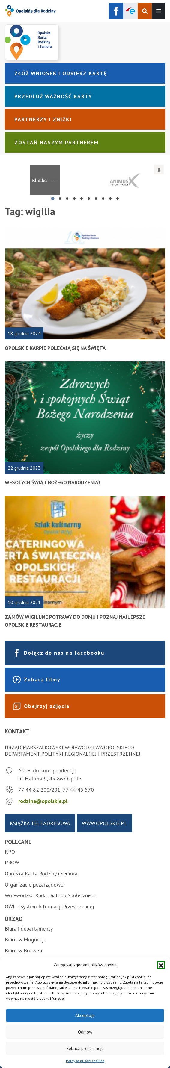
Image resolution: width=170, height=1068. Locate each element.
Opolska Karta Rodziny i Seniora (41, 873)
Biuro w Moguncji (25, 939)
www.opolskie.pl (104, 823)
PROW (12, 862)
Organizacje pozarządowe (34, 884)
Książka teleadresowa (40, 823)
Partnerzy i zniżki (43, 119)
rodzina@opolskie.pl (42, 801)
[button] (161, 965)
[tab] (52, 198)
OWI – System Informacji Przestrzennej (49, 906)
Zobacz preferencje (85, 1048)
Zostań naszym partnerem (56, 142)
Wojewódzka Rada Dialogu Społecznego (51, 895)
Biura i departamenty (29, 928)
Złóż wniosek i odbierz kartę (60, 73)
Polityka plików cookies (85, 1060)
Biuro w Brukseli (23, 950)
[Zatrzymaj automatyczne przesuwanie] (159, 169)
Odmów (85, 1032)
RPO (10, 851)
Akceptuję (85, 1015)
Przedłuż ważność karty (53, 96)
